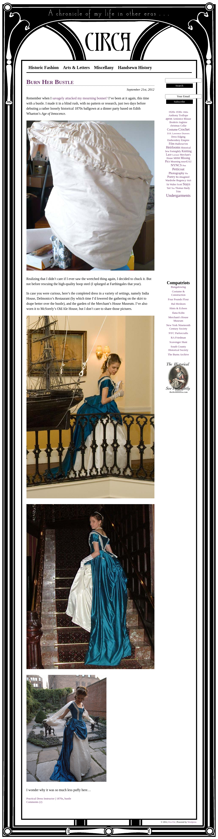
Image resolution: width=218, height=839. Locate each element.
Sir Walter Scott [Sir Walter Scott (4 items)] (174, 184)
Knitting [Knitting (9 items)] (187, 151)
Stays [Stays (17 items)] (186, 184)
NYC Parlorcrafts (178, 333)
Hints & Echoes (178, 308)
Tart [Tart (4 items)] (169, 188)
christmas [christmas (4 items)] (175, 125)
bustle (67, 798)
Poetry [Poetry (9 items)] (171, 176)
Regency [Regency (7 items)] (181, 180)
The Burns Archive (178, 354)
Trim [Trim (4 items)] (178, 191)
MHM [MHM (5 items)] (176, 158)
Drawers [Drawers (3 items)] (185, 133)
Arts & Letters (76, 67)
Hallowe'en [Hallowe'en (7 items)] (181, 143)
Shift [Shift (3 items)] (189, 180)
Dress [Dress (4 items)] (174, 136)
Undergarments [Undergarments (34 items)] (178, 195)
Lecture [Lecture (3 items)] (175, 155)
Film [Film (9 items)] (171, 143)
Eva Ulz (171, 822)
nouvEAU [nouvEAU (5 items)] (186, 161)
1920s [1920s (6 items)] (172, 111)
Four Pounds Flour (178, 299)
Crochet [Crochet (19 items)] (184, 129)
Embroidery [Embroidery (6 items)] (173, 140)
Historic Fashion (44, 67)
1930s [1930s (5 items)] (179, 111)
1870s (60, 798)
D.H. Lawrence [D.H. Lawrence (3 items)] (174, 133)
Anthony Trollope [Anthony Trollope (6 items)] (178, 115)
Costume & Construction (178, 293)
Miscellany (104, 67)
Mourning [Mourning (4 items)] (175, 161)
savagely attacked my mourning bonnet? (80, 98)
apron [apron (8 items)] (169, 118)
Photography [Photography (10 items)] (177, 173)
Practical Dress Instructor (40, 798)
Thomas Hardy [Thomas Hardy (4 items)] (182, 188)
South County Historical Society (178, 348)
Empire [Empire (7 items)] (185, 140)
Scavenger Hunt (178, 342)
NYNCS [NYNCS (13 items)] (176, 165)
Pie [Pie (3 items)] (186, 173)
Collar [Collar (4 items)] (183, 125)
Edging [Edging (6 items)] (181, 136)
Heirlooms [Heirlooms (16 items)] (173, 147)
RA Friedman (178, 337)
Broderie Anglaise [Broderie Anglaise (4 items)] (178, 122)
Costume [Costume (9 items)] (172, 129)
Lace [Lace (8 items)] (168, 154)
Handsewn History (135, 67)
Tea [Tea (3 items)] (172, 188)
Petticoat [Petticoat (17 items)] (178, 169)
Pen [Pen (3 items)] (184, 165)
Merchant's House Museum (178, 319)
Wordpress (191, 822)
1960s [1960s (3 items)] (185, 112)
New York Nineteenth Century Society (178, 327)
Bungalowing (178, 286)
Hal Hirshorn (178, 303)
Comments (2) (34, 802)
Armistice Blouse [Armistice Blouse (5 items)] (182, 118)
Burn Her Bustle (50, 81)
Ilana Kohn (178, 312)
